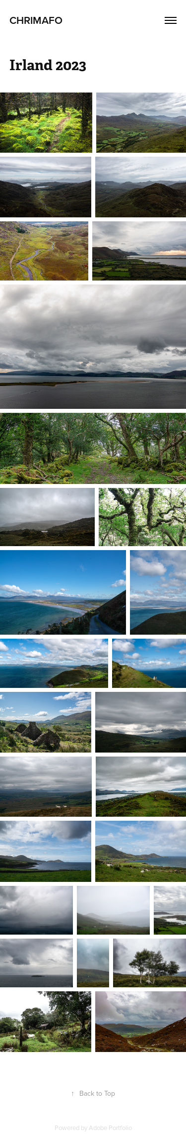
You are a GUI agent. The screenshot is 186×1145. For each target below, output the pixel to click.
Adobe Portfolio (110, 1127)
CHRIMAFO (35, 19)
